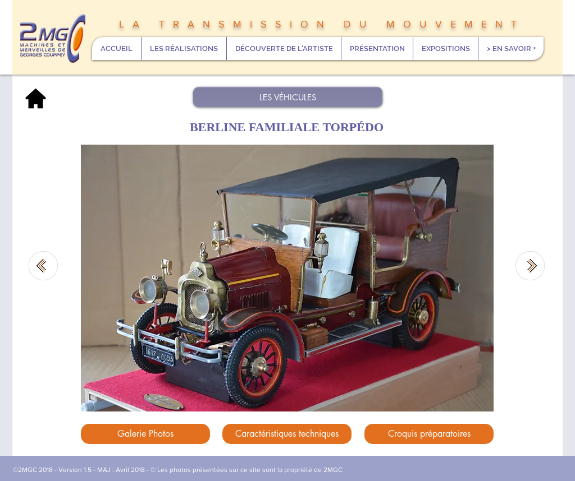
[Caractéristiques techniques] (287, 434)
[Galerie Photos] (145, 434)
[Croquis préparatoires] (429, 434)
